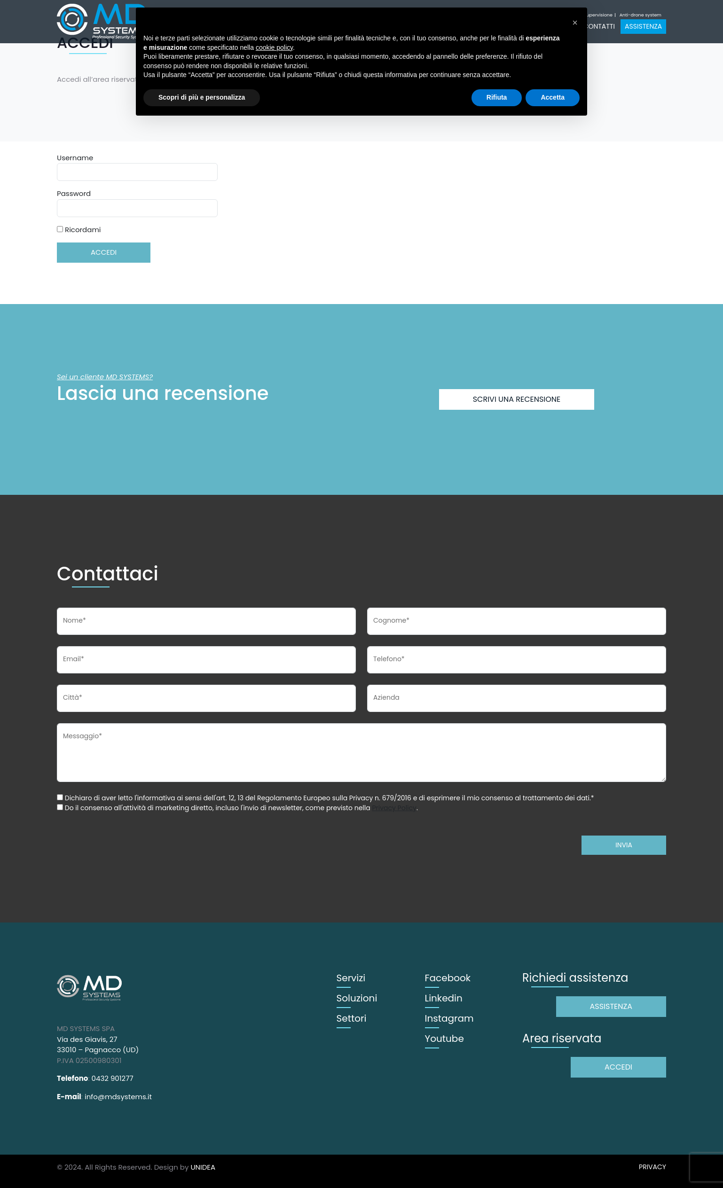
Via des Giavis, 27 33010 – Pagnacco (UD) (98, 1044)
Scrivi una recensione (517, 399)
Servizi (351, 978)
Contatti (599, 26)
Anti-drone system (640, 15)
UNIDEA (202, 1167)
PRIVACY (652, 1167)
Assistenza (643, 26)
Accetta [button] (553, 97)
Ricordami (79, 229)
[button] (574, 22)
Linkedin (444, 998)
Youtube (444, 1038)
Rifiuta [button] (497, 97)
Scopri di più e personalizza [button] (201, 97)
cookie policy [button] (274, 47)
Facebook (448, 978)
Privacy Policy (394, 808)
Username (75, 158)
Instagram (449, 1018)
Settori (352, 1018)
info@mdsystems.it (118, 1097)
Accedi (618, 1067)
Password (74, 193)
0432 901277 (113, 1078)
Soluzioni (357, 998)
